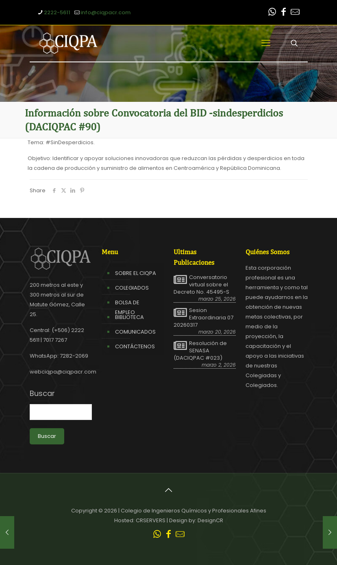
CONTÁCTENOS (135, 346)
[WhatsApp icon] (272, 13)
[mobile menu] (266, 43)
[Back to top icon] (168, 490)
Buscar (42, 393)
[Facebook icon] (283, 13)
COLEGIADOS (132, 288)
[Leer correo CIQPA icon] (295, 13)
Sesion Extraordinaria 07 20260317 (203, 318)
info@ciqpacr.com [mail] (105, 12)
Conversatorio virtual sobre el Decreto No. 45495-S (201, 285)
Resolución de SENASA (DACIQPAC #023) (200, 351)
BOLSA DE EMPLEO (127, 307)
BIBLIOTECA (129, 317)
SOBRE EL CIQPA (135, 273)
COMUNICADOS (135, 332)
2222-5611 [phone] (57, 12)
